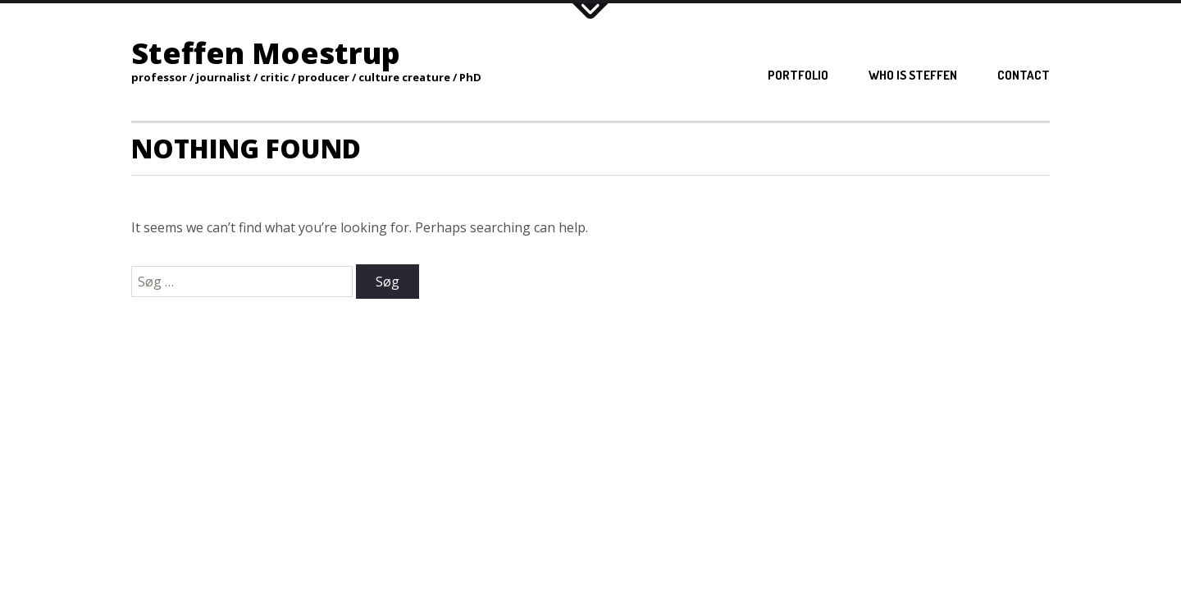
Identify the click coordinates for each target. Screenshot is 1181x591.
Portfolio (798, 75)
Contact (1023, 75)
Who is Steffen (913, 75)
